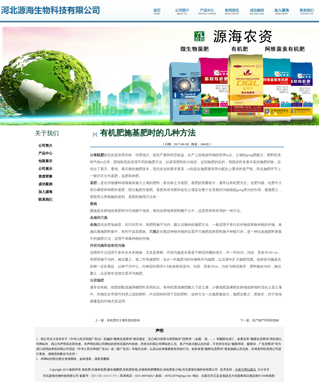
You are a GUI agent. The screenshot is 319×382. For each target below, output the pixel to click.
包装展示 (44, 161)
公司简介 (44, 145)
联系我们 (44, 199)
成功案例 (44, 184)
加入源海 (44, 192)
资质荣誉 (44, 176)
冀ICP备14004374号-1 (105, 376)
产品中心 (44, 153)
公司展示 (44, 169)
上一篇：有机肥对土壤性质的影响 (117, 320)
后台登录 (263, 369)
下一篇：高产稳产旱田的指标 (259, 320)
